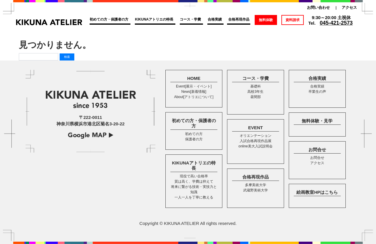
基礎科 (255, 86)
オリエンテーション (255, 136)
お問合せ (317, 149)
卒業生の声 (317, 92)
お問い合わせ (318, 7)
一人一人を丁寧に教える (193, 197)
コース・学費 (190, 19)
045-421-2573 (336, 23)
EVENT (255, 127)
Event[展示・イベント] (194, 86)
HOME (193, 78)
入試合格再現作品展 (255, 141)
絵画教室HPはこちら (317, 192)
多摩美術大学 (255, 185)
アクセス (349, 7)
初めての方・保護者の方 (109, 19)
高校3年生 (255, 92)
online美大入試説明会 (256, 146)
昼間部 (255, 97)
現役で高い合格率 (194, 176)
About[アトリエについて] (194, 97)
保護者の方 (194, 139)
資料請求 (293, 20)
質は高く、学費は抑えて (193, 181)
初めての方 (194, 134)
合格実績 (215, 19)
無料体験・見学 (317, 120)
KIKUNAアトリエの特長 (154, 19)
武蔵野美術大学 (255, 190)
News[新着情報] (193, 92)
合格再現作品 (238, 19)
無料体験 (266, 20)
